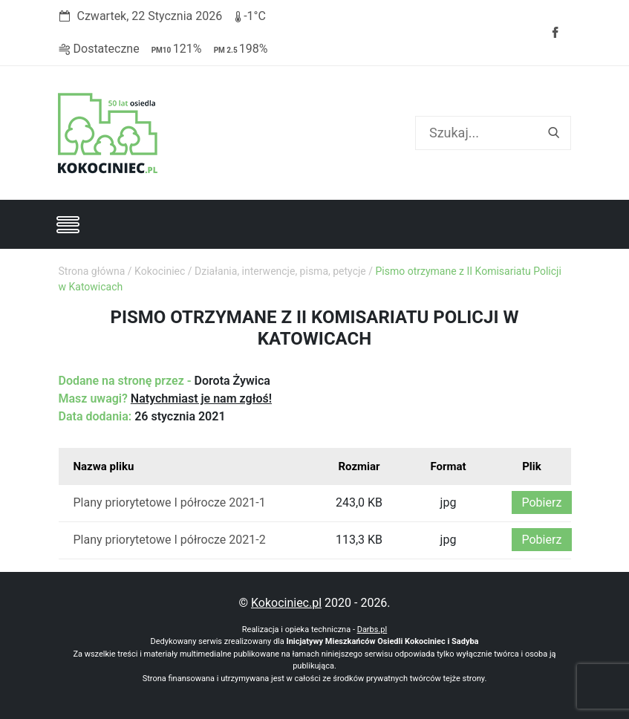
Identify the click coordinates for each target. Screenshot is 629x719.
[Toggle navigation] (68, 224)
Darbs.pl (372, 629)
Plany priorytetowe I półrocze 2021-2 (170, 540)
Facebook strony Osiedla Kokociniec (554, 32)
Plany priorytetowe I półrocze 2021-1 (170, 502)
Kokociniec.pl (286, 603)
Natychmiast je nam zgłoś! (201, 398)
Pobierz (542, 502)
